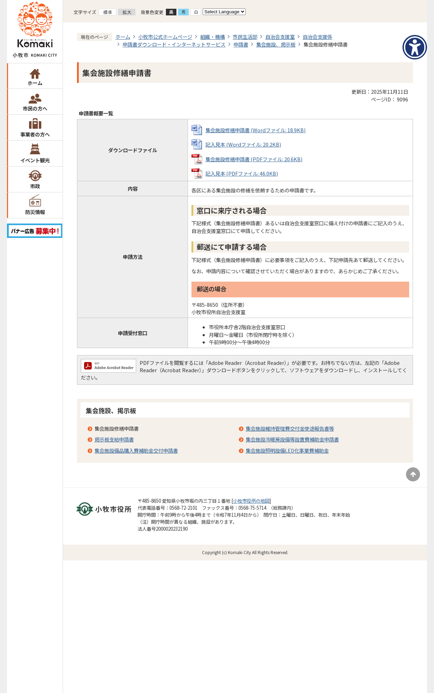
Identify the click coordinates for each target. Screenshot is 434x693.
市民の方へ (35, 108)
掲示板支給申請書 (114, 439)
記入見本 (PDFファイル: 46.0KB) (241, 173)
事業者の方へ (35, 134)
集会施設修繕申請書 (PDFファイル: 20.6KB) (253, 159)
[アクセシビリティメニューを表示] (414, 47)
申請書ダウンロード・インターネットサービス (173, 44)
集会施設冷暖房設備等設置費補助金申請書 (292, 439)
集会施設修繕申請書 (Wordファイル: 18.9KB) (255, 130)
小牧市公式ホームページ (165, 36)
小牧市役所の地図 (251, 500)
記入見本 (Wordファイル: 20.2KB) (243, 144)
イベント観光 (35, 160)
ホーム (35, 82)
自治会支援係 (317, 36)
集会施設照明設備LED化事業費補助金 (287, 450)
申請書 (240, 44)
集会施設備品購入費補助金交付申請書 (136, 450)
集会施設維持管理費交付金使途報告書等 (290, 428)
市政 (35, 186)
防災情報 (35, 211)
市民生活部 (245, 36)
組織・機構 (212, 36)
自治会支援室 (280, 36)
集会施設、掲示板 (275, 44)
